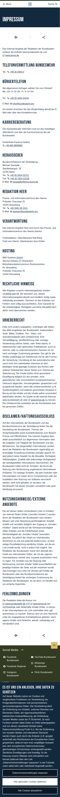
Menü (6, 3)
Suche (52, 3)
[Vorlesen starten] (16, 15)
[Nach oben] (54, 623)
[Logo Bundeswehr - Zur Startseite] (30, 3)
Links (8, 660)
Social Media (13, 628)
